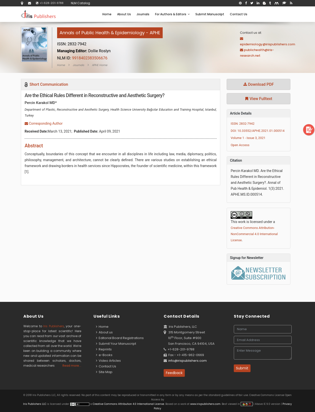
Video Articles (108, 360)
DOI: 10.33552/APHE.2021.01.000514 (257, 131)
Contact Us (238, 14)
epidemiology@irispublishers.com (267, 44)
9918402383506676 (82, 58)
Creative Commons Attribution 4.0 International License (128, 404)
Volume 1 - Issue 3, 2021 (248, 138)
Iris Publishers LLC (35, 404)
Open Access (240, 145)
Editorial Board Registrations (120, 338)
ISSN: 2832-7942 (242, 123)
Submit (242, 368)
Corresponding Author (44, 123)
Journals (143, 14)
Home (106, 14)
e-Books (104, 355)
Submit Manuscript (209, 14)
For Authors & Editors (172, 14)
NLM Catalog (80, 3)
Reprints (104, 349)
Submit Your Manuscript (116, 343)
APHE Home (100, 65)
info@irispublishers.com (187, 360)
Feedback (174, 372)
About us (104, 332)
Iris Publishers (53, 326)
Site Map (104, 372)
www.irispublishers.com (205, 404)
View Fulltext (258, 98)
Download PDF (258, 84)
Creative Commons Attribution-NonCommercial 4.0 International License (254, 234)
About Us (124, 14)
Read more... (72, 365)
